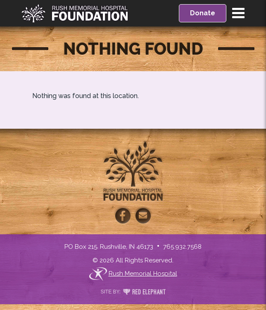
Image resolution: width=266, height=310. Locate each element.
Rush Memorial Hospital (133, 274)
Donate (202, 13)
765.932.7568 (182, 246)
